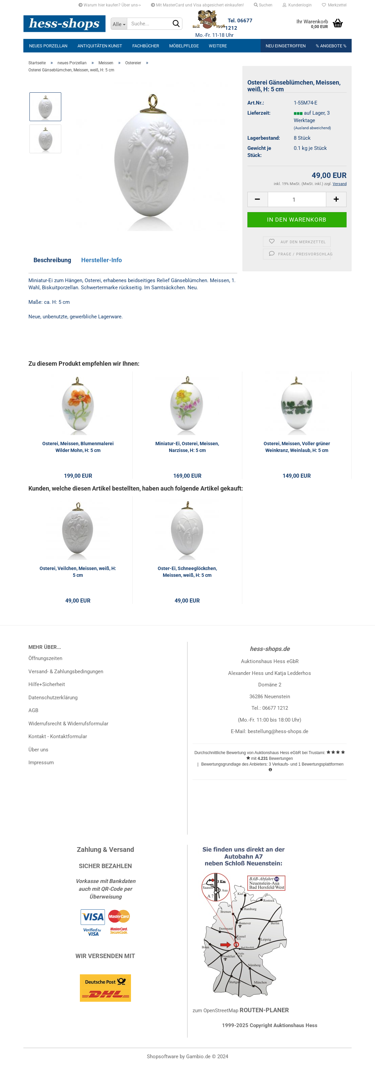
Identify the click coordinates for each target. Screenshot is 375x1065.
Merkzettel (334, 5)
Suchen (263, 5)
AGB (33, 710)
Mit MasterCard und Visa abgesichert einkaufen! (197, 5)
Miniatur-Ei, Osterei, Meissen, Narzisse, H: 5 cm (187, 447)
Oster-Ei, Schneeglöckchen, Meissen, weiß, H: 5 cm (187, 572)
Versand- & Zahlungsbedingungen (65, 672)
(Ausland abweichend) (312, 128)
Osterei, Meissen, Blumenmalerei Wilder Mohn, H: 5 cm (78, 447)
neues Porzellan (48, 45)
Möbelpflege (184, 45)
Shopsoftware (162, 1056)
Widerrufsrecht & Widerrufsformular (68, 724)
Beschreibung (52, 260)
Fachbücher (145, 45)
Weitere (218, 45)
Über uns (38, 750)
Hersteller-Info (101, 260)
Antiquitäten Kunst (100, 45)
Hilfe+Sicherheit (46, 684)
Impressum (41, 763)
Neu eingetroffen (286, 45)
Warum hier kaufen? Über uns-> (110, 5)
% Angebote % (331, 45)
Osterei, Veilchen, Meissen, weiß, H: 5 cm (78, 572)
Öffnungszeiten (45, 658)
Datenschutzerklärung (53, 698)
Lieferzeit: (258, 113)
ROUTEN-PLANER (264, 1010)
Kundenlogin (297, 5)
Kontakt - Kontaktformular (57, 736)
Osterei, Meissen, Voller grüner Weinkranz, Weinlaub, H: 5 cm (297, 447)
